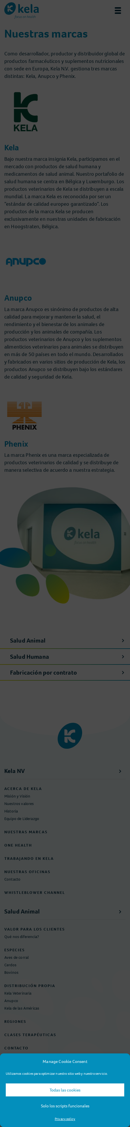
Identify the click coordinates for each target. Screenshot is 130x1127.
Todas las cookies (65, 1090)
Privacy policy (65, 1119)
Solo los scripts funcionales (65, 1106)
